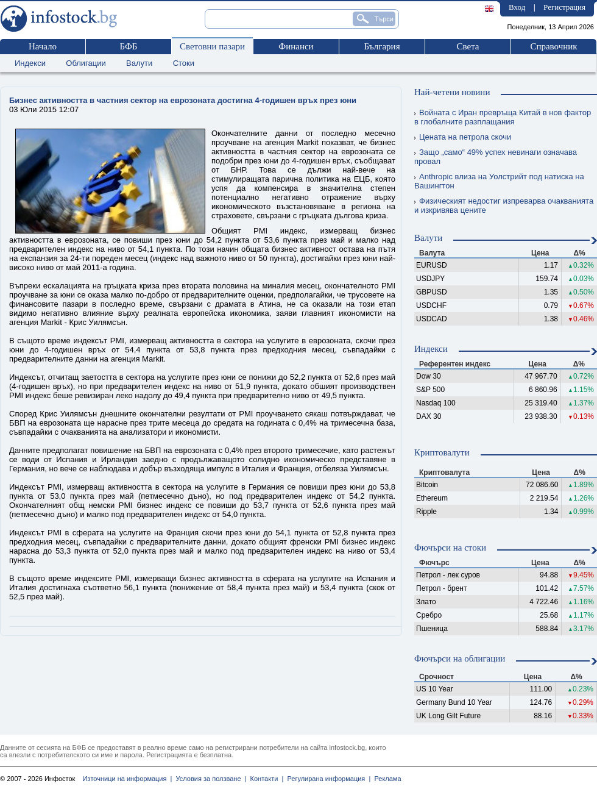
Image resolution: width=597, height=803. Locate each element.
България (382, 46)
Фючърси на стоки (450, 547)
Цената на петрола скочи (462, 136)
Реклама (385, 778)
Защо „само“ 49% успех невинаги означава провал (495, 157)
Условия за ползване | (209, 778)
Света (467, 46)
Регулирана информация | (326, 778)
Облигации (85, 63)
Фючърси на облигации (459, 658)
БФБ (129, 46)
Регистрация (564, 7)
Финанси (295, 46)
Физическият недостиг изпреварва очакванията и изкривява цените (503, 205)
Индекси (30, 63)
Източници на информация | (127, 778)
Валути (139, 63)
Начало (43, 46)
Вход (517, 7)
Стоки (183, 63)
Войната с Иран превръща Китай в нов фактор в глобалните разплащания (502, 117)
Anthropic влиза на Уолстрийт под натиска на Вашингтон (499, 181)
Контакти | (264, 778)
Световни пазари (212, 46)
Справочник (553, 46)
